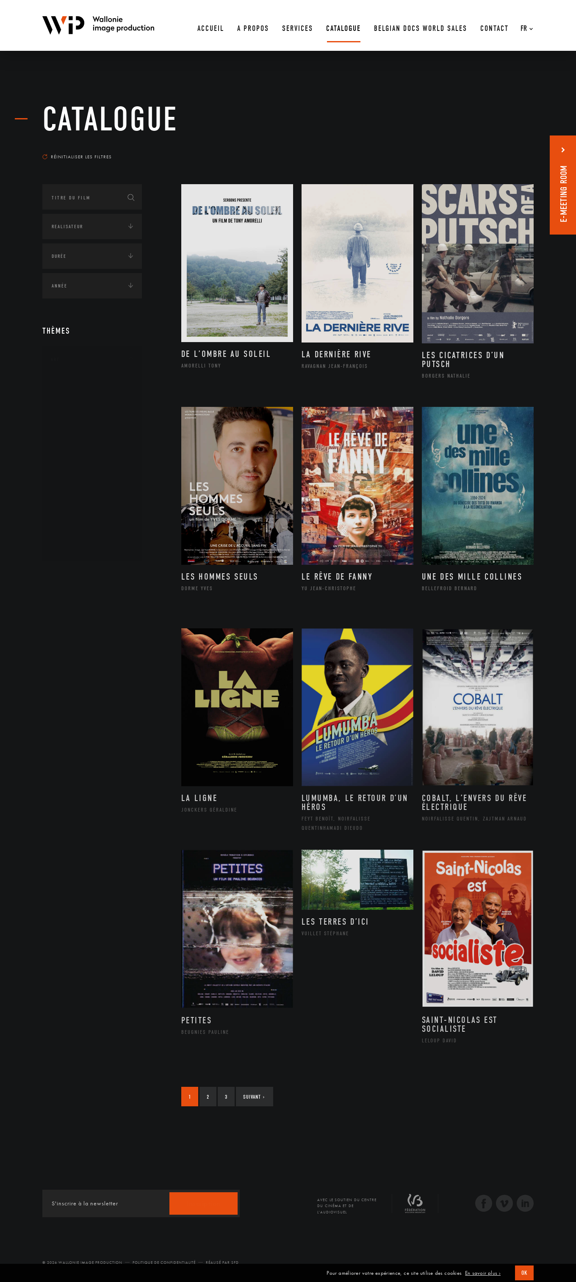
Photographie (79, 519)
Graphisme (74, 438)
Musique (72, 465)
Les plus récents (512, 149)
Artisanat (74, 398)
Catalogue (110, 119)
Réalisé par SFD (222, 1262)
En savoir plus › (483, 1273)
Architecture (78, 385)
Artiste (69, 412)
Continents (66, 575)
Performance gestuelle (93, 506)
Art (55, 359)
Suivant (254, 1097)
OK (524, 1272)
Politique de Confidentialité (164, 1262)
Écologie (63, 602)
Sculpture (73, 533)
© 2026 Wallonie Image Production (82, 1262)
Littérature (75, 452)
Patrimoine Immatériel (92, 479)
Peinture (71, 492)
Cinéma (70, 425)
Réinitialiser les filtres (77, 157)
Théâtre (70, 546)
